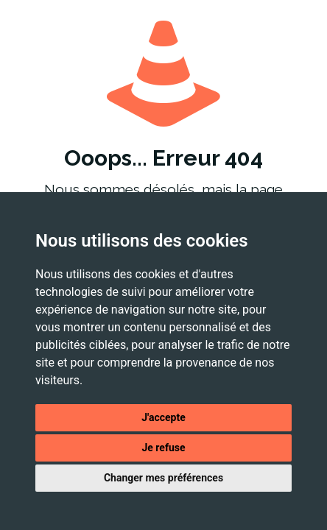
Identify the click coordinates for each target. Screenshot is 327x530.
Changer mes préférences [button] (163, 478)
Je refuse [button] (163, 447)
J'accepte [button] (163, 417)
